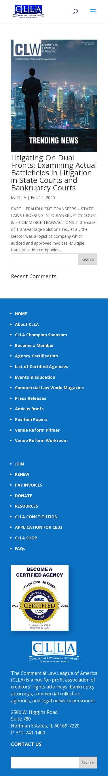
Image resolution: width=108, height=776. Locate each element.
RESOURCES (26, 506)
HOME (21, 313)
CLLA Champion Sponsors (41, 334)
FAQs (20, 548)
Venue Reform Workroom (41, 440)
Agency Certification (36, 356)
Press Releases (30, 398)
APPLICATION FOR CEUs (38, 527)
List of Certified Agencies (41, 366)
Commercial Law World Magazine (49, 387)
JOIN (19, 464)
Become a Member (34, 345)
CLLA (21, 197)
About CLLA (27, 324)
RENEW (22, 474)
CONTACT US (26, 744)
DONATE (23, 495)
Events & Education (35, 377)
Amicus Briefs (29, 408)
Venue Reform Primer (37, 430)
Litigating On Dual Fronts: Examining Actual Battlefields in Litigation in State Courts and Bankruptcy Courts (54, 172)
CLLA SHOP (26, 538)
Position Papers (31, 419)
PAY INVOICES (28, 485)
